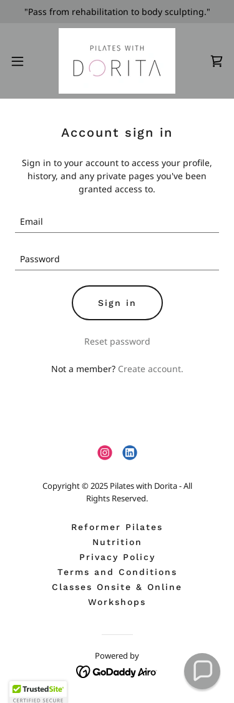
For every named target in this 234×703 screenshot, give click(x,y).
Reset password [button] (117, 341)
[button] (22, 61)
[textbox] (117, 221)
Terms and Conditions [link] (117, 572)
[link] (117, 61)
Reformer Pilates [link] (117, 527)
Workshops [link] (117, 602)
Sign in (117, 303)
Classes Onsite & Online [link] (117, 587)
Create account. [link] (150, 369)
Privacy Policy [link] (117, 557)
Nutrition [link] (117, 542)
